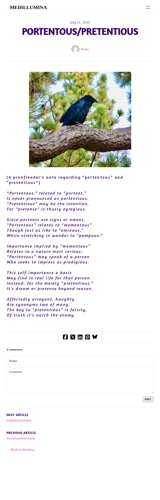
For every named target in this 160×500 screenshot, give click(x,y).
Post (148, 399)
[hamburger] (148, 7)
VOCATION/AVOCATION (21, 438)
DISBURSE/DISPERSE (19, 420)
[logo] (28, 7)
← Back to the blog (20, 449)
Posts (85, 49)
